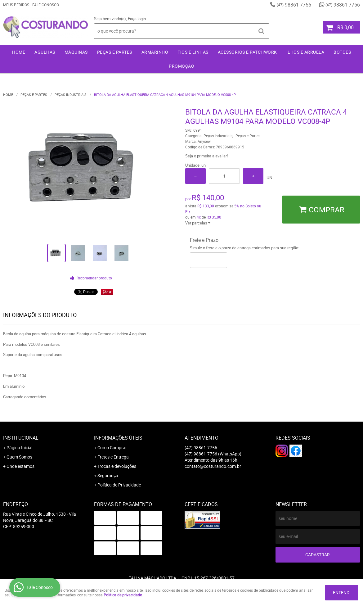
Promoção (181, 66)
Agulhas (44, 52)
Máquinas (76, 52)
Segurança (107, 475)
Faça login (137, 18)
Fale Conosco (45, 4)
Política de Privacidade (119, 485)
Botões (342, 52)
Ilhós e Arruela (305, 52)
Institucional (20, 437)
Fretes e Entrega (113, 457)
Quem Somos (19, 457)
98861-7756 (294, 4)
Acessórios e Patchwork (247, 52)
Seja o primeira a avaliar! (206, 156)
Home (18, 52)
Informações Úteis (118, 437)
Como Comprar (112, 447)
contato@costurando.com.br (213, 466)
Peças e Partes (114, 52)
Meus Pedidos (16, 4)
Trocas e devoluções (116, 466)
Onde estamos (20, 466)
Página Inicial (19, 447)
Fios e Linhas (192, 52)
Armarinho (154, 52)
